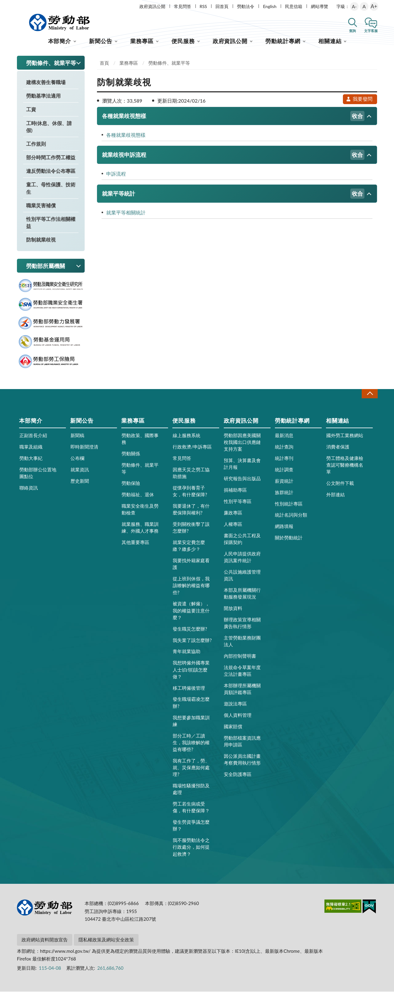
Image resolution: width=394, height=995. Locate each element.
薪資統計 (284, 484)
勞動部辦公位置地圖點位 (37, 476)
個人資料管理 (237, 718)
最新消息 (284, 438)
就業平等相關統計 (126, 216)
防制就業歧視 (41, 243)
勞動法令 (245, 6)
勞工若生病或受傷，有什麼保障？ (191, 810)
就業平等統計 (233, 197)
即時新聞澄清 (84, 450)
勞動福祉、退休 (138, 498)
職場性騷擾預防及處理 (191, 792)
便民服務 (183, 44)
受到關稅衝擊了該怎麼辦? (191, 531)
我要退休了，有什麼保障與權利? (191, 512)
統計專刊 (284, 461)
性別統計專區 (289, 507)
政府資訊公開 (152, 6)
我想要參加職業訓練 (191, 724)
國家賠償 (233, 730)
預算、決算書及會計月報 (242, 467)
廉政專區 (233, 516)
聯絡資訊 (28, 491)
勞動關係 (131, 457)
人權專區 (233, 527)
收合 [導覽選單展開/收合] (370, 397)
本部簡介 (59, 44)
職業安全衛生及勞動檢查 (140, 512)
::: (16, 5)
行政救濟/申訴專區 (192, 450)
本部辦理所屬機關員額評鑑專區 (242, 692)
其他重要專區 (135, 545)
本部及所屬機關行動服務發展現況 (242, 597)
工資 (31, 113)
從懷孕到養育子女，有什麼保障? (190, 494)
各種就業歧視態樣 (233, 119)
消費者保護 (337, 450)
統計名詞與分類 (291, 518)
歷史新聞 (79, 484)
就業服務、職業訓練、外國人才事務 (140, 531)
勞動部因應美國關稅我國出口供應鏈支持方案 (242, 445)
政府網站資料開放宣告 (45, 943)
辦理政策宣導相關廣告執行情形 (242, 626)
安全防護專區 (237, 777)
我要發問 (359, 102)
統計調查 (284, 473)
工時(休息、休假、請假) (49, 129)
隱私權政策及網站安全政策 (106, 943)
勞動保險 (131, 486)
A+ (374, 6)
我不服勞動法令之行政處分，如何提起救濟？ (191, 850)
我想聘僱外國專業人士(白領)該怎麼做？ (191, 672)
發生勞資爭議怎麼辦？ (191, 828)
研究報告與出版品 (242, 482)
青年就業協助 (186, 654)
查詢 (352, 31)
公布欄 (77, 461)
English (269, 6)
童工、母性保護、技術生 (50, 191)
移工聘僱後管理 (189, 691)
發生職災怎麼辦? (190, 632)
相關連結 (330, 44)
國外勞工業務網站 (344, 438)
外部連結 (335, 498)
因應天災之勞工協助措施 (191, 476)
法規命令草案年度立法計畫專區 (242, 674)
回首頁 (221, 6)
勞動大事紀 (30, 461)
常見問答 (182, 6)
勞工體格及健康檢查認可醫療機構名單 (344, 468)
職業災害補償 (41, 209)
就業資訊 (79, 473)
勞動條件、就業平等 (169, 66)
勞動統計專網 (282, 44)
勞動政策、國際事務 (140, 442)
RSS (203, 6)
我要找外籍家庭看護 (191, 567)
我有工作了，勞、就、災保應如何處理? (191, 770)
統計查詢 (284, 450)
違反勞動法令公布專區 (50, 174)
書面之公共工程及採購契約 (242, 542)
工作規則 (36, 147)
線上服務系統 (186, 438)
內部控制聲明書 (240, 659)
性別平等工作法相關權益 (50, 225)
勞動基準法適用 (43, 99)
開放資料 (233, 611)
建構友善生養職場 (46, 85)
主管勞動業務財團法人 (242, 644)
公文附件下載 (340, 486)
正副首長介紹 (33, 438)
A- (354, 6)
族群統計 (284, 495)
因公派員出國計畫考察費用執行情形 (242, 763)
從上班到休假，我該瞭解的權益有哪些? (191, 588)
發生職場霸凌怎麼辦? (191, 706)
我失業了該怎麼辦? (192, 643)
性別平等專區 (237, 504)
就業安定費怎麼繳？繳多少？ (189, 549)
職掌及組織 (30, 450)
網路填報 (284, 529)
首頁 (104, 66)
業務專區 (142, 44)
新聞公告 (100, 44)
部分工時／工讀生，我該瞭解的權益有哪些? (191, 745)
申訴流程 (116, 177)
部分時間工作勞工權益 (50, 161)
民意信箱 (293, 6)
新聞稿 (77, 438)
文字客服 (371, 31)
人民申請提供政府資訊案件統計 (242, 560)
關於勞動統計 (289, 541)
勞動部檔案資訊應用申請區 (242, 744)
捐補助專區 (235, 493)
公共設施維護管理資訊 (242, 578)
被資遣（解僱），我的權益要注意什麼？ (191, 613)
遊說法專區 (235, 707)
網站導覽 (319, 6)
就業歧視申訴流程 (233, 158)
